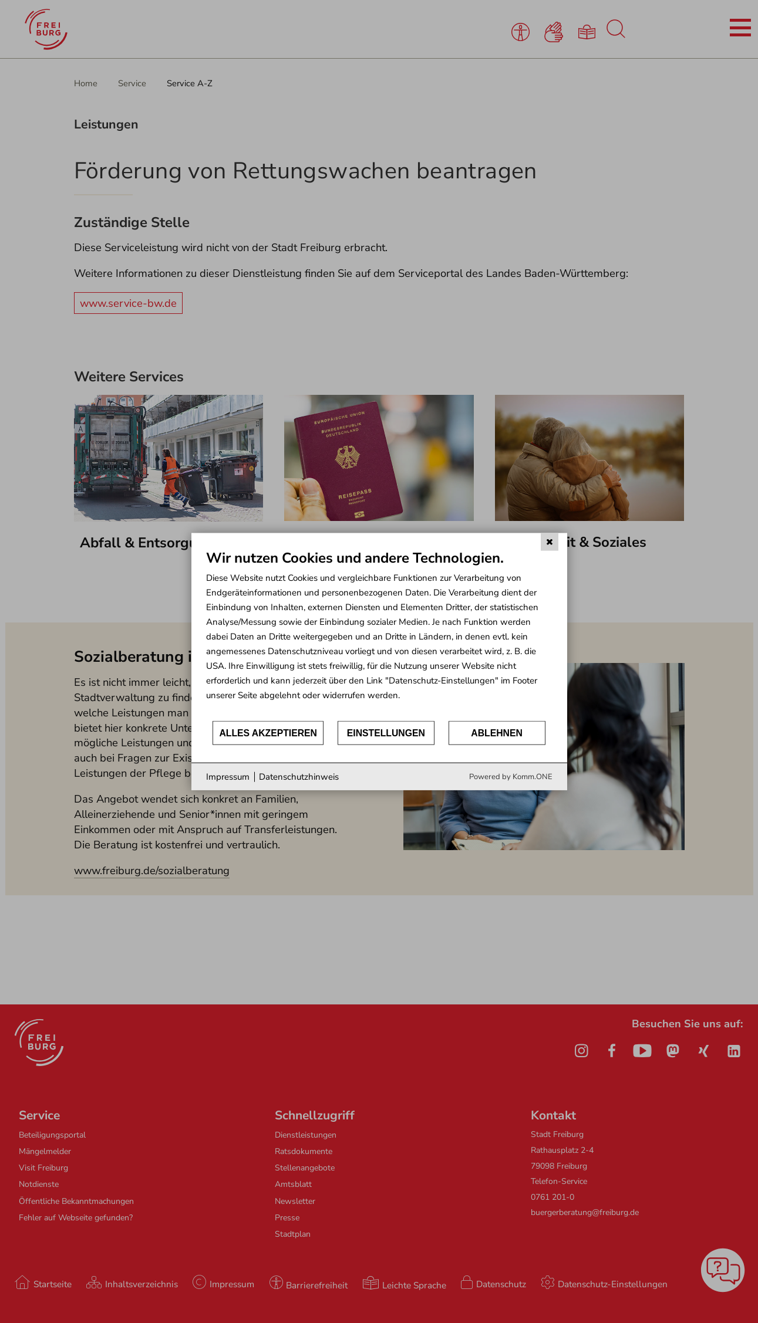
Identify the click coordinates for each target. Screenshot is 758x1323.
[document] (379, 634)
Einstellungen (386, 732)
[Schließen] (549, 541)
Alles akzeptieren (268, 732)
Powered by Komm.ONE (511, 777)
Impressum (228, 776)
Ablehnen (497, 732)
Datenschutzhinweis (299, 776)
